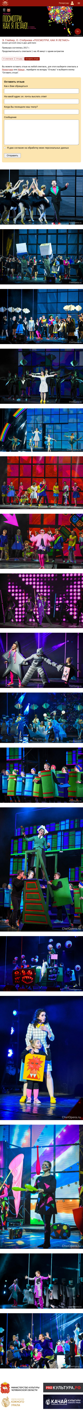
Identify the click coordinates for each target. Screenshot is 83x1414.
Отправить (12, 155)
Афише (21, 70)
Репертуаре (7, 70)
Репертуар (64, 3)
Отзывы (19, 59)
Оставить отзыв (32, 59)
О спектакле (8, 59)
